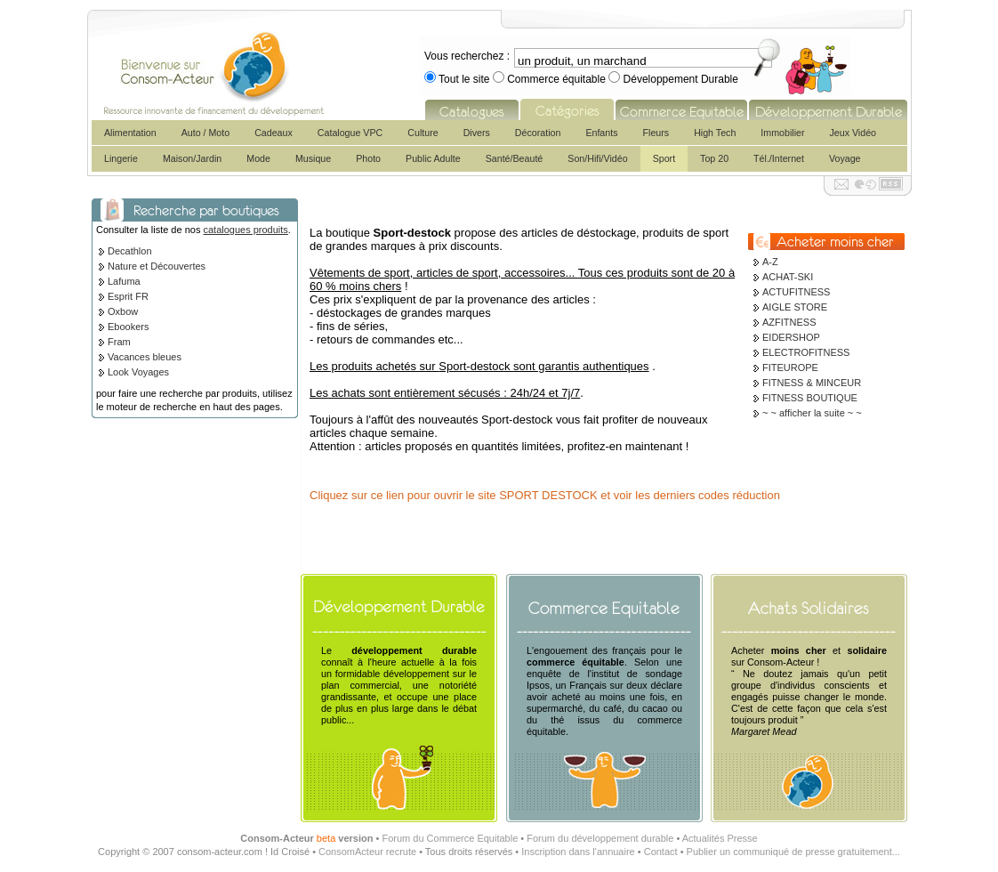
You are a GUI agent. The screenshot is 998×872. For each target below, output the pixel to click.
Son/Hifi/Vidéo (597, 158)
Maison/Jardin (192, 158)
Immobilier (782, 132)
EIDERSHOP (791, 337)
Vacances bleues (144, 356)
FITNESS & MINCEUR (811, 382)
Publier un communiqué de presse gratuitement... (793, 851)
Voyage (845, 158)
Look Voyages (138, 372)
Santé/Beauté (514, 158)
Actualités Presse (720, 838)
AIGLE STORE (794, 307)
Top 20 (714, 158)
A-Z (770, 261)
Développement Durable (679, 79)
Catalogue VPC (350, 132)
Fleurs (656, 132)
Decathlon (130, 251)
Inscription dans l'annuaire (577, 851)
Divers (476, 132)
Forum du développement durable (600, 838)
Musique (313, 158)
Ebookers (128, 326)
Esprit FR (128, 296)
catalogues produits (245, 229)
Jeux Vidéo (852, 132)
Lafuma (124, 281)
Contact (661, 851)
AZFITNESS (789, 322)
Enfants (601, 132)
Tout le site (464, 79)
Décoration (538, 132)
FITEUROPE (790, 367)
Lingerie (121, 158)
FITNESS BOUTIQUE (809, 397)
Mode (258, 158)
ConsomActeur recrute (367, 851)
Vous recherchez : (467, 56)
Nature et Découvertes (156, 266)
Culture (422, 132)
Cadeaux (273, 132)
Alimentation (130, 132)
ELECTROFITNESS (805, 352)
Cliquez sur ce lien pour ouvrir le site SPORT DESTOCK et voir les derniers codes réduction (545, 495)
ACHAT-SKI (787, 276)
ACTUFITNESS (796, 292)
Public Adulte (433, 158)
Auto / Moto (205, 132)
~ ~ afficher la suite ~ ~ (812, 413)
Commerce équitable (556, 79)
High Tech (715, 132)
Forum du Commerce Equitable (450, 838)
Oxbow (123, 311)
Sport (664, 158)
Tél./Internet (778, 158)
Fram (119, 341)
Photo (368, 158)
